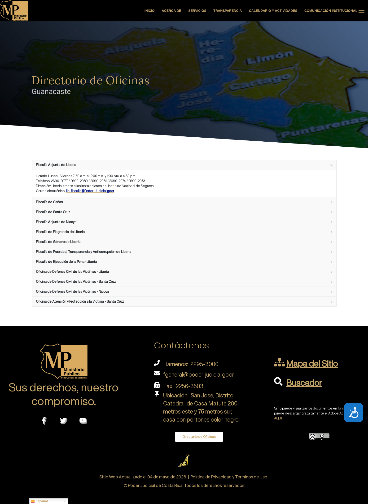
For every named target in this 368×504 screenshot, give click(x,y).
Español (39, 501)
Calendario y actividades (273, 11)
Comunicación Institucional (330, 11)
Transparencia (227, 11)
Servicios (197, 11)
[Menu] (361, 10)
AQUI (278, 418)
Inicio (150, 11)
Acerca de (171, 11)
